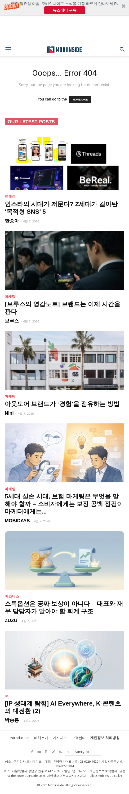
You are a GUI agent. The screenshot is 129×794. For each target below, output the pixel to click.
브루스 (12, 320)
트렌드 (10, 197)
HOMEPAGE (80, 99)
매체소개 (41, 737)
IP (6, 696)
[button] (64, 7)
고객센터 (78, 737)
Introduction (20, 737)
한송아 (12, 220)
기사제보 (60, 737)
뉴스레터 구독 (64, 10)
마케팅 (10, 297)
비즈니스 (12, 596)
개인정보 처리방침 (105, 737)
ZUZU (11, 620)
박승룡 (12, 720)
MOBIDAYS (17, 520)
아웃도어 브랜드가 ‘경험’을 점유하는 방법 (62, 403)
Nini (9, 413)
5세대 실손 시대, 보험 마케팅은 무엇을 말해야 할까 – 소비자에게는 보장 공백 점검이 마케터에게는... (64, 504)
